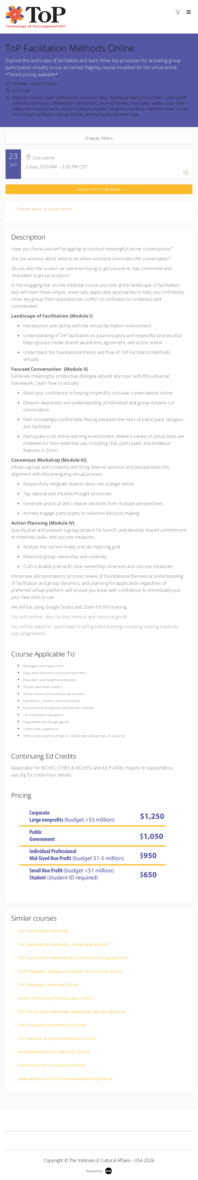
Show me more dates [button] (99, 189)
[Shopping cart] (179, 12)
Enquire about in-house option (44, 209)
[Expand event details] (186, 172)
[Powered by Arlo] (99, 1170)
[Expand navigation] (188, 12)
